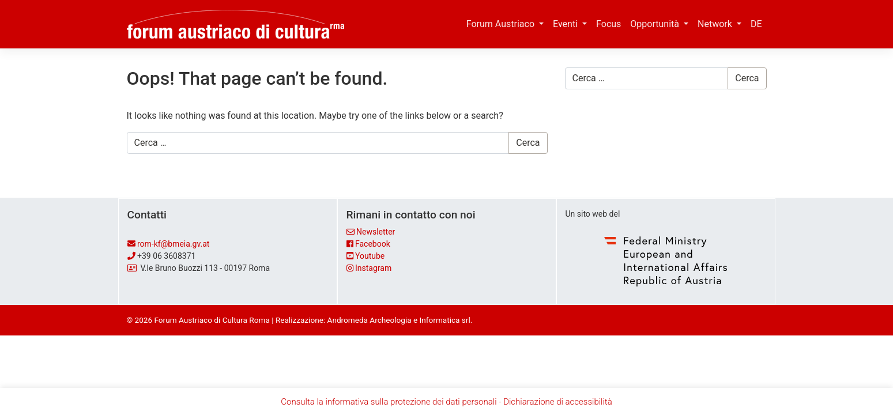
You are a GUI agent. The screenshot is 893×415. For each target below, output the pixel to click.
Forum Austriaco (501, 23)
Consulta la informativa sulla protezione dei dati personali (388, 402)
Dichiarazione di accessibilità (557, 402)
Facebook (372, 243)
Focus (608, 23)
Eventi (566, 23)
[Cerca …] (318, 143)
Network (716, 23)
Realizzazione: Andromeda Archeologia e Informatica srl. (374, 320)
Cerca (528, 142)
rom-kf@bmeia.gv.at (173, 243)
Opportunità (655, 23)
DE (756, 23)
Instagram (373, 268)
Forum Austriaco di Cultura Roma (211, 320)
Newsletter (375, 231)
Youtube (370, 256)
